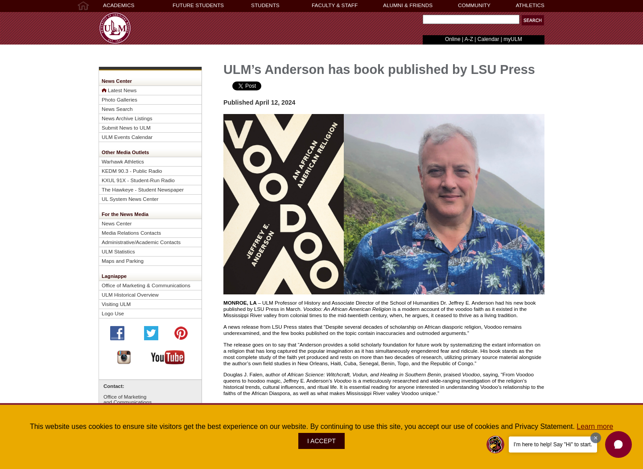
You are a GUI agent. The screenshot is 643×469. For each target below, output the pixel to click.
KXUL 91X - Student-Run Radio (138, 180)
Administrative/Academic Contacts (141, 242)
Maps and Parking (123, 261)
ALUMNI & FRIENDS (408, 5)
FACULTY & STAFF (335, 5)
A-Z (469, 39)
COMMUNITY (474, 5)
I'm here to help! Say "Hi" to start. (553, 444)
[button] (532, 20)
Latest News (122, 90)
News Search (117, 109)
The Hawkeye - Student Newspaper (143, 189)
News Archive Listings (127, 118)
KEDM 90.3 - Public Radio (132, 171)
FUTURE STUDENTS (198, 5)
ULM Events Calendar (127, 137)
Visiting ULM (116, 304)
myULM (512, 39)
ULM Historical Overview (130, 295)
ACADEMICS (118, 5)
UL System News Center (130, 199)
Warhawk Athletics (123, 161)
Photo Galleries (119, 99)
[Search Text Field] (471, 19)
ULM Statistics (118, 251)
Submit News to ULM (126, 128)
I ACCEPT (321, 441)
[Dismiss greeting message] (595, 437)
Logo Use (113, 313)
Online (453, 39)
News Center (117, 223)
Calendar (488, 39)
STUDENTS (265, 5)
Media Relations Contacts (131, 233)
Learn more (595, 426)
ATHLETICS (530, 5)
